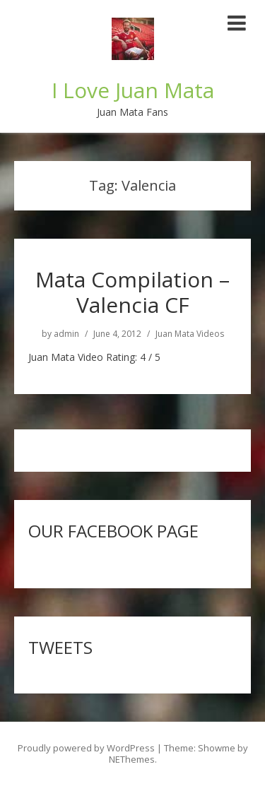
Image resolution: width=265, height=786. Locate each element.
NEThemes (132, 759)
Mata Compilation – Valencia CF (132, 292)
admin (66, 334)
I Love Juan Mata (133, 90)
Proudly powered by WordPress (86, 748)
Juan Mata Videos (189, 334)
